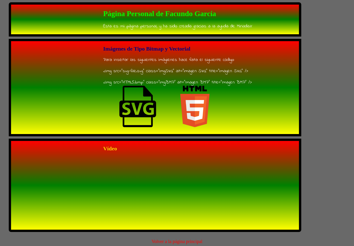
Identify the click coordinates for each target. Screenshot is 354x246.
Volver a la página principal (177, 241)
